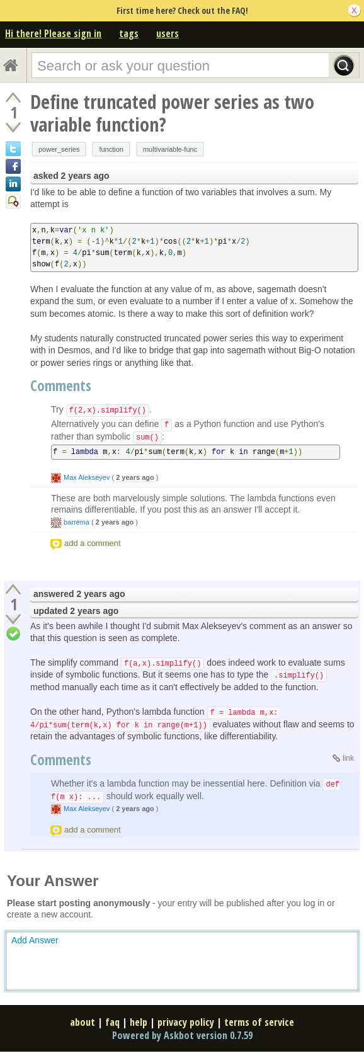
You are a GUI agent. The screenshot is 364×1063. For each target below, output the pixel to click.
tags (129, 33)
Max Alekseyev (87, 477)
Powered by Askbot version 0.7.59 (182, 1035)
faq (112, 1022)
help (138, 1022)
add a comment (92, 543)
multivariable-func (170, 149)
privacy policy (185, 1022)
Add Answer (35, 940)
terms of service (259, 1022)
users (167, 33)
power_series (58, 149)
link (348, 758)
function (111, 149)
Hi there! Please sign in (53, 33)
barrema (76, 522)
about (82, 1022)
